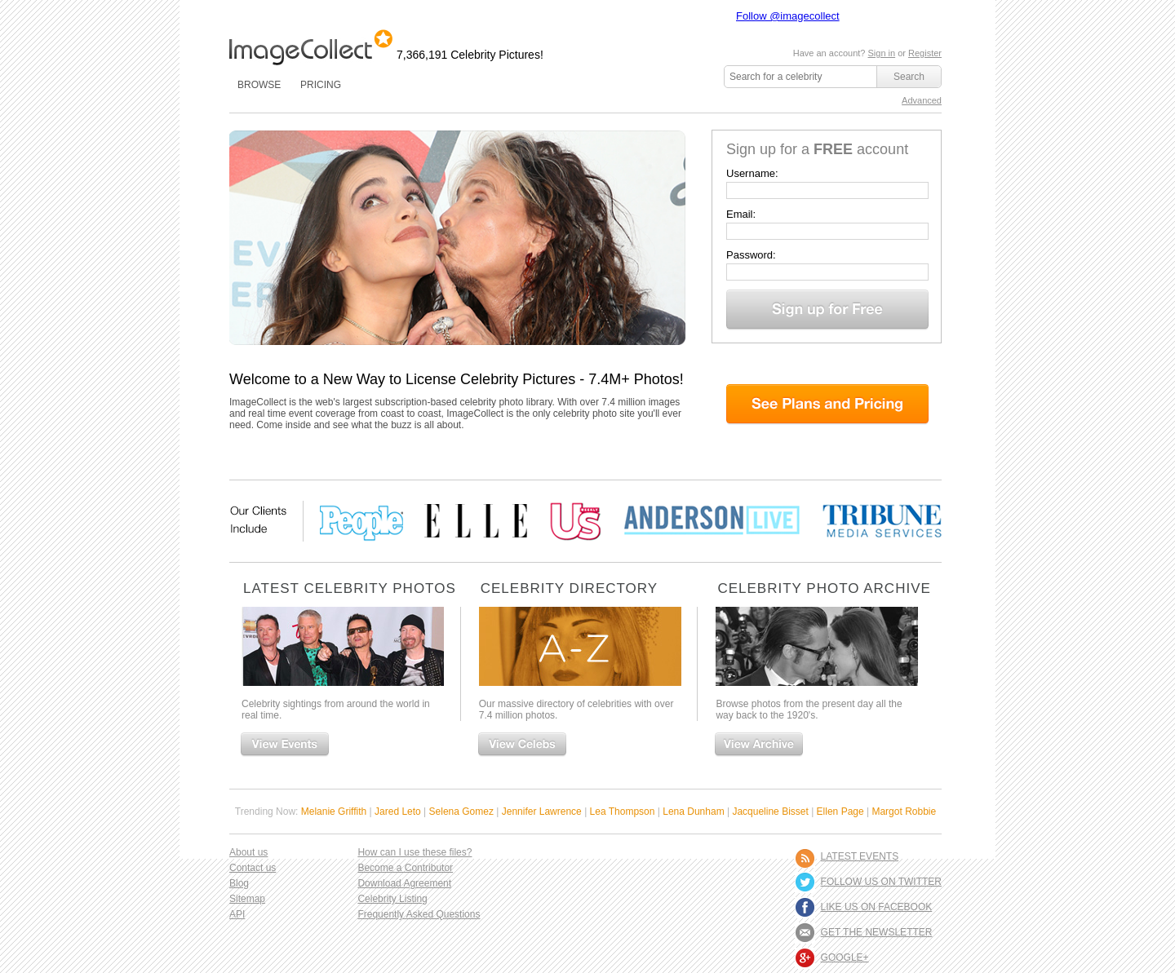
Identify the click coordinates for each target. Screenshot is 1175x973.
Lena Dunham (693, 811)
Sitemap (247, 898)
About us (248, 852)
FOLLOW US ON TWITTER (881, 881)
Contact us (252, 867)
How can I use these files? (414, 852)
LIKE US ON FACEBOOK (877, 907)
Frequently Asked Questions (418, 914)
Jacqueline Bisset (770, 811)
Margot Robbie (903, 811)
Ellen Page (840, 811)
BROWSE (259, 85)
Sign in (881, 53)
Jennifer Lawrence (542, 811)
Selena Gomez (461, 811)
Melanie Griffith (333, 811)
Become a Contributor (405, 867)
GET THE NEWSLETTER (877, 932)
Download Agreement (404, 883)
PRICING (320, 85)
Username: (752, 173)
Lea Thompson (622, 811)
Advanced (922, 100)
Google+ (845, 957)
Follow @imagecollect (788, 16)
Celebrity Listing (392, 898)
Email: (741, 214)
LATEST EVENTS (860, 856)
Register (925, 53)
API (237, 914)
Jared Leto (398, 811)
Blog (239, 883)
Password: (751, 255)
